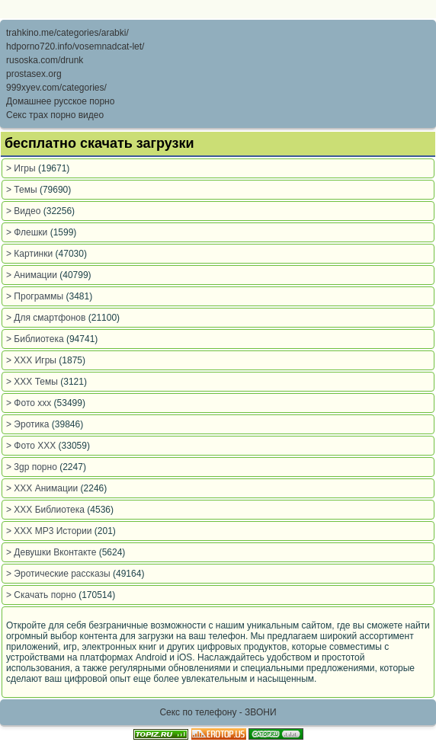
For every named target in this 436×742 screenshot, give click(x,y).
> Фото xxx (30, 403)
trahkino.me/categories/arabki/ (67, 32)
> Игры (22, 168)
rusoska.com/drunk (44, 60)
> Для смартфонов (47, 317)
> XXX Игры (32, 360)
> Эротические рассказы (59, 573)
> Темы (23, 189)
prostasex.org (34, 74)
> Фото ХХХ (32, 445)
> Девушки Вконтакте (52, 552)
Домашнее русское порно (60, 101)
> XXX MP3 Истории (50, 531)
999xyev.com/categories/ (56, 87)
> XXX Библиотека (46, 509)
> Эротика (29, 424)
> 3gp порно (32, 467)
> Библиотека (36, 339)
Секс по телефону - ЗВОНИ (217, 712)
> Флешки (28, 232)
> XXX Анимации (43, 488)
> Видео (24, 211)
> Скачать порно (42, 595)
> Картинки (31, 253)
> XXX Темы (33, 381)
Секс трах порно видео (55, 115)
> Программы (36, 296)
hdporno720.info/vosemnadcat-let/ (75, 46)
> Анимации (32, 275)
